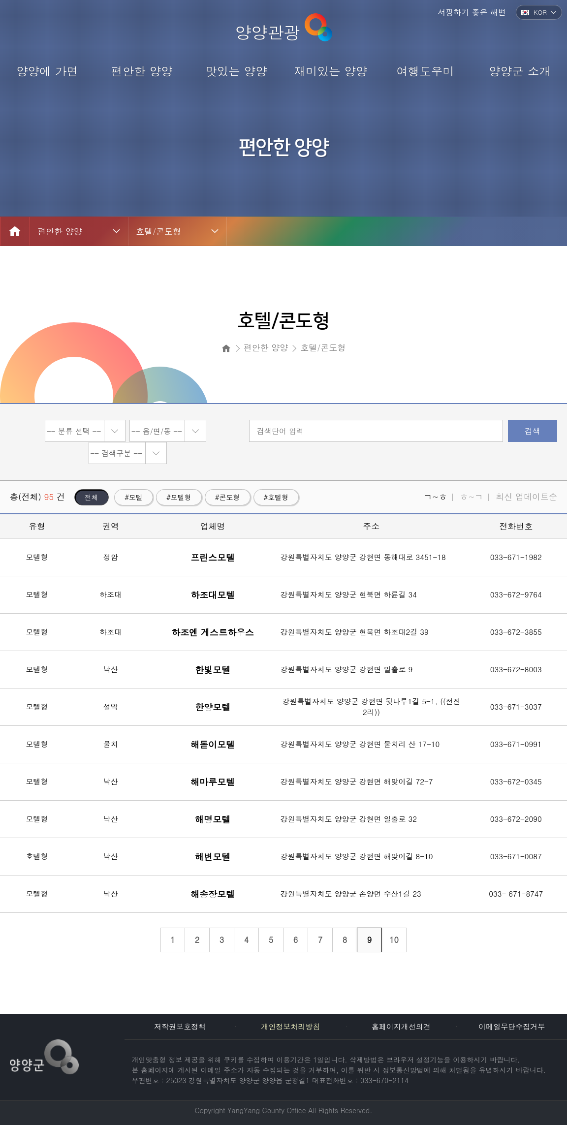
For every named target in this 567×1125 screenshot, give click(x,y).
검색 (532, 431)
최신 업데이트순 (526, 496)
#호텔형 (276, 497)
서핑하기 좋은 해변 (472, 12)
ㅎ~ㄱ (471, 496)
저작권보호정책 (180, 1026)
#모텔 (134, 497)
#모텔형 (178, 497)
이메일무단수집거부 (511, 1026)
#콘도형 (227, 497)
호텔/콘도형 (158, 231)
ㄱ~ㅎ (435, 496)
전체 (91, 497)
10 (394, 939)
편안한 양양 (59, 231)
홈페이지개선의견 (401, 1026)
